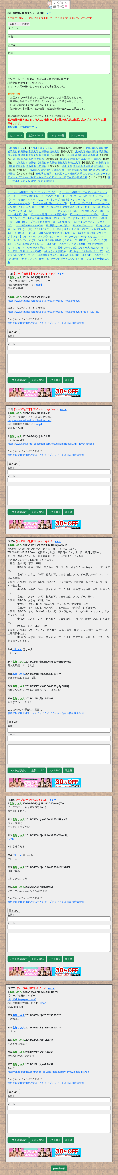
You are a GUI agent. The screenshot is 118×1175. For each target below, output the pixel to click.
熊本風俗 (77, 170)
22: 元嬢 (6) (64, 221)
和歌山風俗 (74, 162)
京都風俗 (31, 162)
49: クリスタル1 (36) (32, 258)
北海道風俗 (92, 147)
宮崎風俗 (87, 170)
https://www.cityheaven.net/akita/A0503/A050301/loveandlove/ (44, 300)
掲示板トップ (17, 147)
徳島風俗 (78, 166)
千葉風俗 (103, 151)
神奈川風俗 (92, 151)
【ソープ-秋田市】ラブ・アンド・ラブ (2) (33, 192)
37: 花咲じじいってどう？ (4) (91, 240)
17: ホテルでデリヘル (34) (84, 214)
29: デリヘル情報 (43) (94, 229)
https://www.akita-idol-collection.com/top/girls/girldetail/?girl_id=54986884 (51, 443)
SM (108, 173)
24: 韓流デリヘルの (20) (29, 225)
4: (64, 196)
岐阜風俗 (86, 159)
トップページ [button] (78, 135)
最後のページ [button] (35, 135)
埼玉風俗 (12, 155)
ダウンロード (58, 177)
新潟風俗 (72, 155)
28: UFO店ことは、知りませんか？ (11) (57, 229)
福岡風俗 (35, 170)
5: (108, 196)
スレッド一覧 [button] (56, 135)
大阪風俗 (20, 162)
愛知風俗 (65, 159)
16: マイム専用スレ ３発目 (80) (49, 214)
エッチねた (89, 173)
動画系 (47, 173)
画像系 (39, 173)
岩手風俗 (12, 151)
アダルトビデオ (16, 177)
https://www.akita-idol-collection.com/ (29, 420)
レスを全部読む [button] (18, 380)
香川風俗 (67, 166)
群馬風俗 (33, 155)
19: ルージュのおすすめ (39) (69, 218)
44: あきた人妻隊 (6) (55, 251)
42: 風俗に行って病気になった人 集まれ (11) (78, 247)
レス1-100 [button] (54, 380)
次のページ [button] (16, 135)
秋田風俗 (23, 151)
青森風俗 (103, 147)
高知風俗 (99, 166)
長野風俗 (83, 155)
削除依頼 (49, 181)
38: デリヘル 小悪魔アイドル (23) (26, 244)
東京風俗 (80, 151)
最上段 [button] (68, 380)
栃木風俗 (44, 155)
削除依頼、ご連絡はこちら (22, 127)
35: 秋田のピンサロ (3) (21, 240)
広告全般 (25, 181)
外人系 (29, 177)
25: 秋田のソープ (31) (57, 225)
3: (15, 196)
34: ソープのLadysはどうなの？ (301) (85, 236)
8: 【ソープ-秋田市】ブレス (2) (50, 203)
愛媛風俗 (88, 166)
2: (60, 192)
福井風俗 (39, 159)
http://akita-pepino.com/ (22, 999)
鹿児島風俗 (99, 170)
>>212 (11, 839)
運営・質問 (37, 181)
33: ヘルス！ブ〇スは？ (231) (45, 236)
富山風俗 (18, 159)
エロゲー (100, 173)
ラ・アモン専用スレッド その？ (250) (37, 196)
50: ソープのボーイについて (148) (65, 258)
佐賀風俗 (46, 170)
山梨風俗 (93, 155)
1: (9, 192)
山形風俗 (44, 151)
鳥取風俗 (101, 162)
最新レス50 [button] (37, 380)
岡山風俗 (31, 166)
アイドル (72, 177)
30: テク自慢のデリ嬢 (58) (22, 233)
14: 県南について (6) (92, 210)
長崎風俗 (56, 170)
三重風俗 (96, 159)
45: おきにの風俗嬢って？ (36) (86, 251)
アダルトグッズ (42, 177)
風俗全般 (82, 177)
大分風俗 (67, 170)
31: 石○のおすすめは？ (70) (54, 233)
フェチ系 (57, 173)
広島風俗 (20, 166)
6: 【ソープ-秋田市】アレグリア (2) (66, 199)
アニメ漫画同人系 (72, 173)
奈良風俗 (52, 162)
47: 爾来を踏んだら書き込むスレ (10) (58, 255)
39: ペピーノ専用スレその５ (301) (66, 244)
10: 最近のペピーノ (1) (31, 207)
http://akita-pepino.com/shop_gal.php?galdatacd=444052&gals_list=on (48, 1071)
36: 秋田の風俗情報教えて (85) (55, 240)
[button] (59, 1168)
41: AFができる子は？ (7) (37, 247)
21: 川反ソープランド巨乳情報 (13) (35, 221)
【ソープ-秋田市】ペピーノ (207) (26, 199)
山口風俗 (41, 166)
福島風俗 (54, 151)
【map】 (38, 284)
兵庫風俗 (41, 162)
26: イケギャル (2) (82, 225)
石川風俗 (28, 159)
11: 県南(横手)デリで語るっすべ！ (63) (68, 207)
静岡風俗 (75, 159)
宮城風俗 (33, 151)
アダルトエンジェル (41, 147)
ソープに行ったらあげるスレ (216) (84, 196)
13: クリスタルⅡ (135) (53, 210)
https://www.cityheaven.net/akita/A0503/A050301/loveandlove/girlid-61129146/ (53, 311)
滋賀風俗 (62, 162)
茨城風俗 (23, 155)
